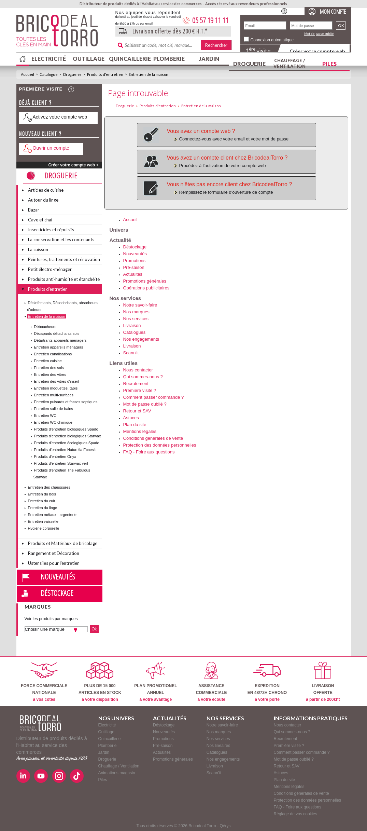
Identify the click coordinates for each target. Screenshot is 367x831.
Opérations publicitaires (146, 287)
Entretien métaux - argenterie (52, 515)
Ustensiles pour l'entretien (54, 563)
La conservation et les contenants (61, 239)
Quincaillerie (129, 58)
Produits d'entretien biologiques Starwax (67, 436)
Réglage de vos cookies (295, 814)
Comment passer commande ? (153, 397)
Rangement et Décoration (53, 553)
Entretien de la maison (148, 74)
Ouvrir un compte (51, 148)
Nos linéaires (218, 745)
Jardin (209, 58)
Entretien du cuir (41, 501)
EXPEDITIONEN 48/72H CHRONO (267, 682)
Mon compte (333, 11)
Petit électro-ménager (50, 269)
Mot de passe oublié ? (145, 404)
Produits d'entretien (105, 74)
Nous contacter (138, 369)
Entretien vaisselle (43, 521)
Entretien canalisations (53, 354)
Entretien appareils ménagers (58, 347)
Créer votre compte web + (73, 165)
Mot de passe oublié (319, 34)
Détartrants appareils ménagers (60, 340)
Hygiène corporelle (43, 528)
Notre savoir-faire (140, 305)
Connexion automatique (272, 40)
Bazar (33, 210)
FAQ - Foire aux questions (149, 451)
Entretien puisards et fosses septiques (66, 402)
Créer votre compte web (317, 51)
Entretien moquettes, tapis (56, 388)
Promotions (134, 260)
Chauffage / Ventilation (289, 63)
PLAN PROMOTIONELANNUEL (155, 682)
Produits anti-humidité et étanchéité (64, 279)
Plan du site (134, 424)
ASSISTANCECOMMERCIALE (211, 682)
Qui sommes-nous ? (143, 376)
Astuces (131, 417)
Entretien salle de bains (53, 409)
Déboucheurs (45, 327)
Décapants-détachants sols (57, 333)
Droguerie (249, 63)
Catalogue (49, 74)
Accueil (27, 74)
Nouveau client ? (40, 134)
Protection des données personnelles (159, 445)
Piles (329, 63)
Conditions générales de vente (153, 438)
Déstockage (57, 593)
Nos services (136, 318)
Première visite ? (139, 390)
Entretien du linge (42, 508)
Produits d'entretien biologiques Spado (66, 429)
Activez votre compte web (60, 117)
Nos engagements (141, 339)
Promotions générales (144, 281)
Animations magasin (116, 773)
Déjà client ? (35, 102)
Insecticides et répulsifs (51, 229)
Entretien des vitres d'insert (56, 381)
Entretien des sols (49, 368)
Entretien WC (45, 415)
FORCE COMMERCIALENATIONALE (44, 682)
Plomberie (169, 58)
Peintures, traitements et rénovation (64, 259)
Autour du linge (43, 200)
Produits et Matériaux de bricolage (62, 543)
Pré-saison (133, 267)
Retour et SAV (137, 410)
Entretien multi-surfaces (54, 395)
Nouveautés (58, 576)
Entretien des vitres (50, 374)
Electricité (48, 58)
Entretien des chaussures (49, 487)
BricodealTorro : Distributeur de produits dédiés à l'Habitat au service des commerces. (63, 33)
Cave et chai (40, 219)
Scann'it (131, 352)
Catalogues (134, 332)
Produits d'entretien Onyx (55, 456)
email (149, 23)
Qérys (225, 825)
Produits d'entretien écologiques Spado (66, 443)
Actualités (132, 274)
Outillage (88, 58)
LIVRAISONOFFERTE (323, 682)
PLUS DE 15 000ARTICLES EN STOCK (100, 682)
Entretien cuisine (48, 361)
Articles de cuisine (45, 190)
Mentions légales (140, 431)
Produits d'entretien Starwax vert (61, 463)
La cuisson (38, 249)
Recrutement (136, 383)
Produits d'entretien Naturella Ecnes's (65, 450)
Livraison (132, 325)
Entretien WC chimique (53, 422)
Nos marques (136, 311)
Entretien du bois (42, 494)
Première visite (41, 89)
